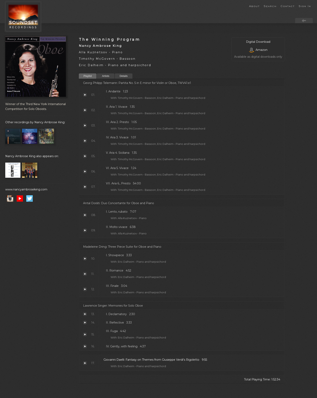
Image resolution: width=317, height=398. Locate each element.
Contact (288, 5)
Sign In (305, 5)
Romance (85, 274)
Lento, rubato (85, 215)
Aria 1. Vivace (85, 110)
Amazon (258, 50)
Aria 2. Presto (85, 125)
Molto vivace (85, 230)
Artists (105, 75)
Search (270, 5)
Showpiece (85, 258)
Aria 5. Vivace (85, 171)
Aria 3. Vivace (85, 141)
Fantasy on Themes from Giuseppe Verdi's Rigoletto (85, 363)
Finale (85, 289)
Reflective (85, 322)
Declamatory (85, 314)
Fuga (85, 334)
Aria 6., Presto (85, 187)
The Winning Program (109, 39)
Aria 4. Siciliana (85, 156)
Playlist (87, 75)
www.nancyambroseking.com (26, 189)
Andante (85, 95)
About (254, 5)
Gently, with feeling (85, 346)
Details (124, 75)
